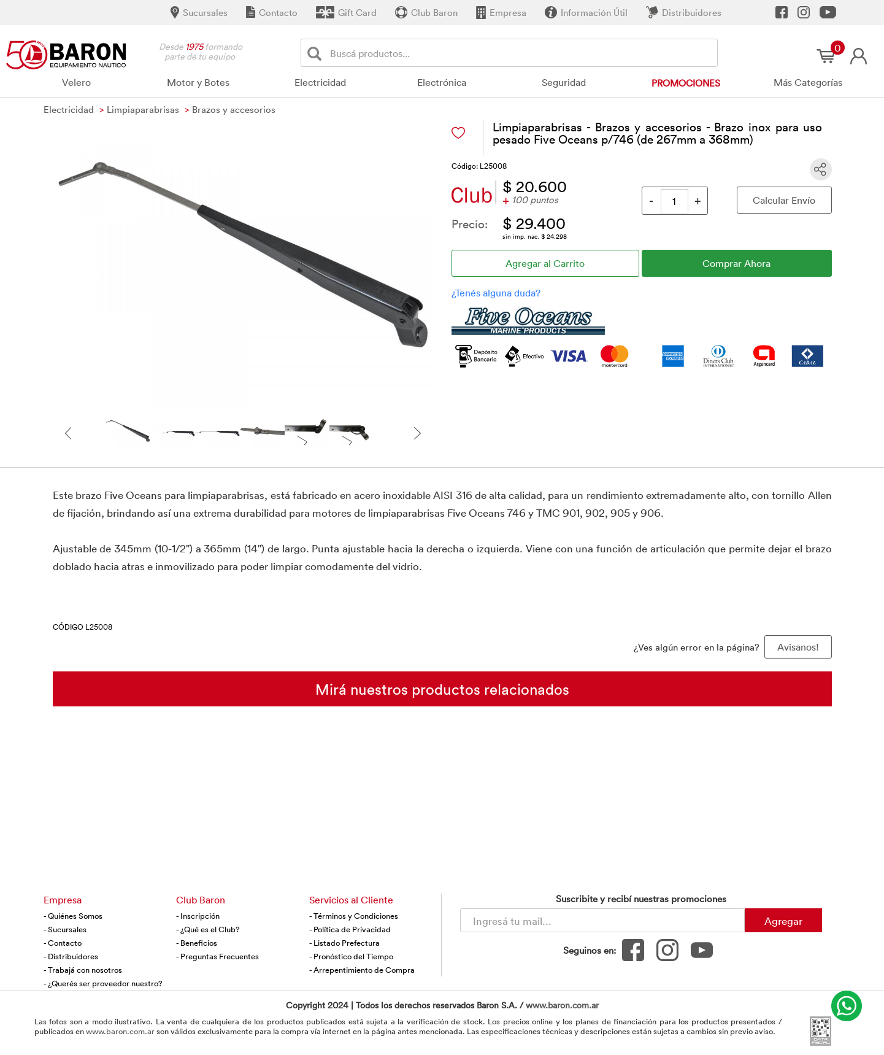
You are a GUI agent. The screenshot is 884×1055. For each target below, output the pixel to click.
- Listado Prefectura (344, 942)
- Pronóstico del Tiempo (351, 956)
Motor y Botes (198, 82)
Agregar (783, 920)
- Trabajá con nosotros (83, 969)
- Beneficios (196, 942)
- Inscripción (198, 915)
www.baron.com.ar (562, 1005)
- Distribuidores (71, 956)
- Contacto (63, 942)
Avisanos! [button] (798, 647)
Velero (76, 82)
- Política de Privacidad (350, 929)
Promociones (685, 83)
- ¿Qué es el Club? (208, 929)
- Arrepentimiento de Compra (362, 969)
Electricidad (320, 82)
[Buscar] (316, 53)
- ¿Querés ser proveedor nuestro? (103, 983)
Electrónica (441, 82)
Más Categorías (808, 82)
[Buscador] (522, 52)
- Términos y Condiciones (353, 915)
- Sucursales (65, 929)
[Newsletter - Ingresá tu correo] (602, 920)
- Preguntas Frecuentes (217, 956)
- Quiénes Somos (73, 915)
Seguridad (564, 82)
